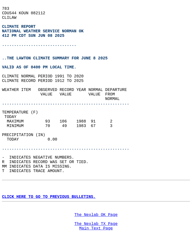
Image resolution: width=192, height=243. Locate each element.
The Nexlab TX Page (96, 224)
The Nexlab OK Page (96, 215)
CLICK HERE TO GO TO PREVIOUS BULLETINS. (49, 197)
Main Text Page (96, 228)
